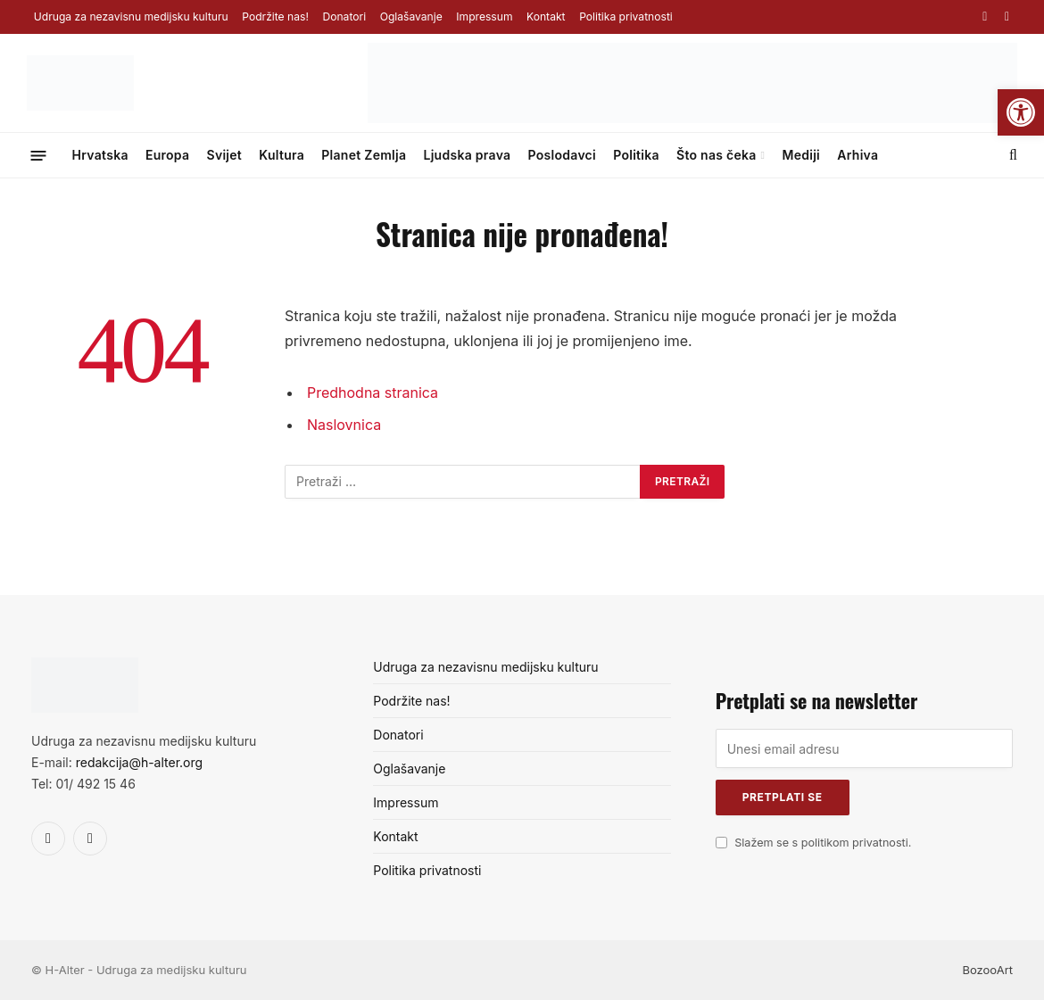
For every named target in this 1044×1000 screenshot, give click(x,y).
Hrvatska (100, 154)
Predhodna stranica (372, 392)
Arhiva (857, 154)
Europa (167, 154)
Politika (636, 154)
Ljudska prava (466, 154)
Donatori (344, 16)
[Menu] (38, 155)
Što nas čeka (716, 154)
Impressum (484, 16)
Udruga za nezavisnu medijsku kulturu (131, 16)
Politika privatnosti (626, 16)
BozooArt (987, 970)
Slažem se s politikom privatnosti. (822, 842)
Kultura (281, 154)
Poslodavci (562, 154)
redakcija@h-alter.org (139, 762)
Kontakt (545, 16)
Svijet (225, 154)
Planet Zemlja (363, 154)
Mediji (801, 154)
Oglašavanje (411, 16)
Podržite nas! (275, 16)
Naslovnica (344, 424)
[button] (1021, 112)
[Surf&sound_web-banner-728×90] (692, 119)
